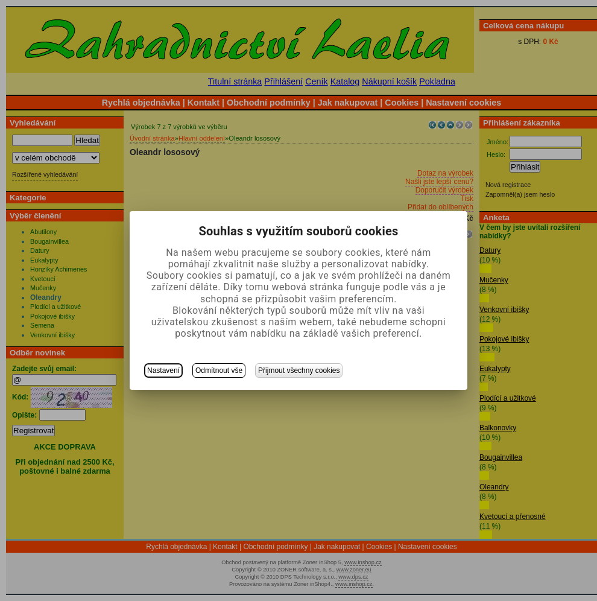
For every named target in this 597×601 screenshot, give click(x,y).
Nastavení (163, 370)
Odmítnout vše (218, 370)
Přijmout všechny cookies (299, 370)
